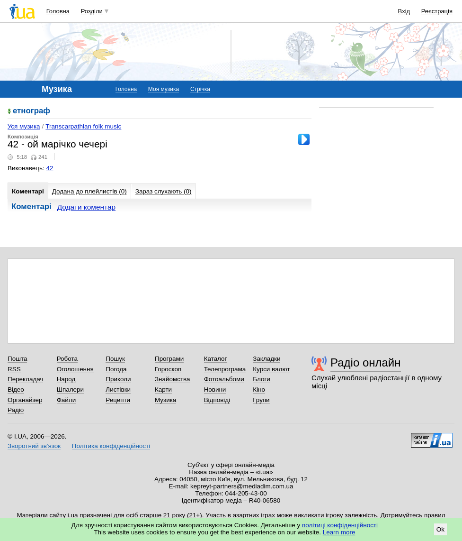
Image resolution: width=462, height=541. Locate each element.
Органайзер (25, 399)
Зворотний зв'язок (34, 445)
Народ (66, 379)
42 (49, 168)
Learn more (339, 532)
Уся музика (24, 126)
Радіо (16, 409)
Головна (58, 11)
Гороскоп (168, 369)
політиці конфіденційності (340, 525)
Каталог (215, 358)
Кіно (259, 389)
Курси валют (271, 369)
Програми (169, 358)
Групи (261, 399)
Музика (165, 399)
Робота (67, 358)
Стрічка (200, 89)
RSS (14, 369)
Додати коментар (86, 207)
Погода (116, 369)
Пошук (115, 358)
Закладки (266, 358)
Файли (66, 399)
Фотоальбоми (224, 379)
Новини (215, 389)
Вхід (404, 11)
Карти (163, 389)
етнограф (31, 111)
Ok (440, 529)
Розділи (92, 11)
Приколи (118, 379)
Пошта (17, 358)
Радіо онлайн (365, 362)
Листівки (118, 389)
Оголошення (75, 369)
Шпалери (70, 389)
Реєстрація (437, 11)
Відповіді (217, 399)
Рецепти (118, 399)
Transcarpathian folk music (83, 126)
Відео (16, 389)
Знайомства (172, 379)
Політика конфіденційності (111, 445)
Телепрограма (225, 369)
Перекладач (25, 379)
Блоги (261, 379)
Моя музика (163, 89)
